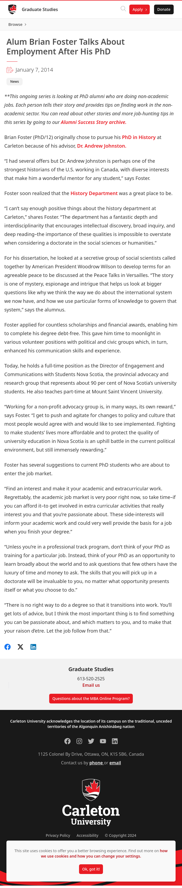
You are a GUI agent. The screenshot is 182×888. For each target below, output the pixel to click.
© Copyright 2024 (120, 837)
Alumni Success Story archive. (94, 124)
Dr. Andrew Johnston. (101, 148)
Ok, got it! (91, 869)
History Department (94, 195)
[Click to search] (123, 9)
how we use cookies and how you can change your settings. (104, 853)
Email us (91, 688)
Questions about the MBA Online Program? (91, 700)
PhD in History (139, 139)
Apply (137, 9)
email (115, 765)
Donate (163, 9)
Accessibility (87, 837)
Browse (163, 25)
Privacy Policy (58, 837)
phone (97, 765)
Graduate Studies (40, 9)
